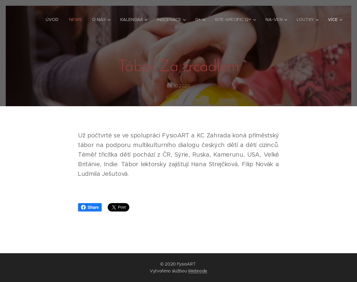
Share (90, 207)
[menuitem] (52, 19)
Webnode (197, 271)
